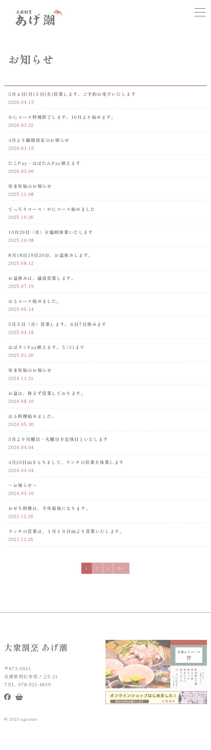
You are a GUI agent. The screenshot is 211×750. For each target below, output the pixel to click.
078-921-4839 (34, 684)
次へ (121, 568)
